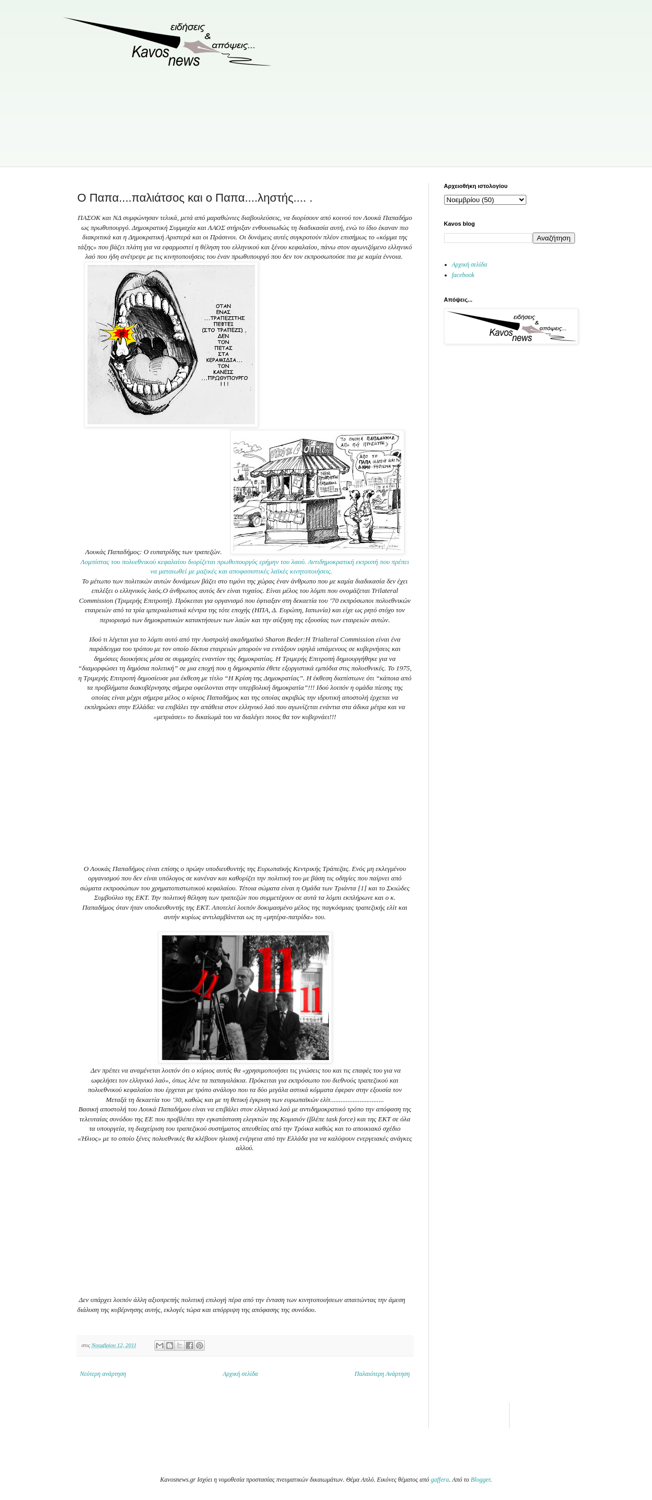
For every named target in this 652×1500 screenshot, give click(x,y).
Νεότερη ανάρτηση (103, 1373)
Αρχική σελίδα (240, 1373)
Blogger (480, 1479)
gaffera (439, 1479)
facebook (463, 275)
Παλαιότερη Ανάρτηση (382, 1373)
